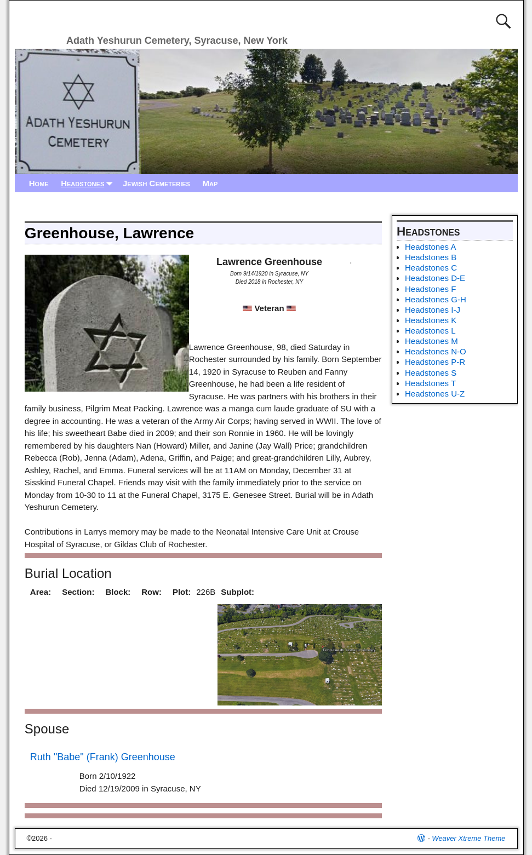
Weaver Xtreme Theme (468, 838)
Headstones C (431, 267)
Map (210, 183)
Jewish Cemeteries (156, 183)
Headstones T (430, 383)
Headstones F (430, 289)
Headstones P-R (435, 361)
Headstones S (430, 372)
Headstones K (430, 320)
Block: (117, 591)
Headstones (89, 183)
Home (39, 183)
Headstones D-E (435, 278)
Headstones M (431, 341)
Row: (151, 591)
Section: (78, 591)
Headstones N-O (435, 351)
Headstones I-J (432, 309)
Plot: (182, 591)
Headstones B (430, 257)
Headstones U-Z (435, 393)
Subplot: (237, 591)
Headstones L (430, 330)
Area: (40, 591)
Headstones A (430, 246)
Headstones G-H (435, 299)
